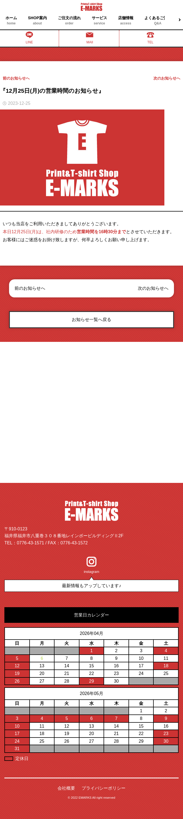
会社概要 (66, 788)
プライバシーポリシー (103, 788)
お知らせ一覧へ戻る (91, 319)
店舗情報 (125, 21)
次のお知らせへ (166, 78)
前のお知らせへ (16, 78)
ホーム (11, 21)
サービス (99, 21)
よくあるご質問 (157, 21)
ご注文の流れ (69, 21)
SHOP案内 (37, 21)
